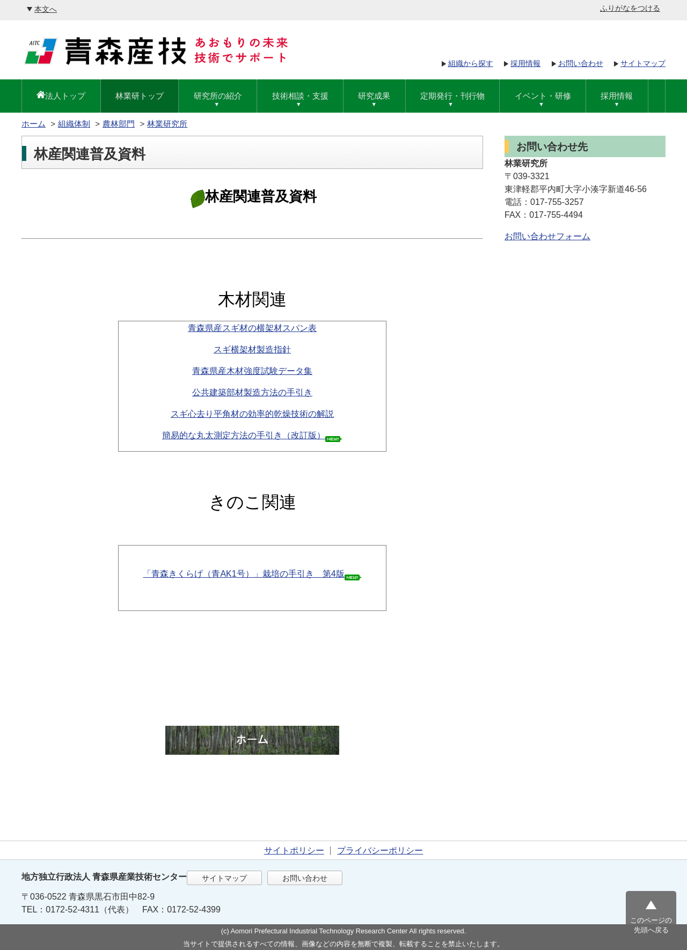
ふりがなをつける (630, 8)
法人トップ (65, 95)
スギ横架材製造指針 (252, 349)
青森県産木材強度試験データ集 (252, 370)
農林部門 (119, 123)
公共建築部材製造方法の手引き (252, 392)
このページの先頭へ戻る (651, 925)
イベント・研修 (543, 95)
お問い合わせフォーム (547, 236)
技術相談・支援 (300, 95)
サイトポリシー (294, 850)
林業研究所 (167, 123)
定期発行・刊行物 (452, 95)
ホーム (33, 123)
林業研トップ (139, 95)
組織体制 (74, 123)
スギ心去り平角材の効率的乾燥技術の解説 (252, 413)
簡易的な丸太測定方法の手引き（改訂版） (243, 435)
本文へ (45, 9)
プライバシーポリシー (380, 850)
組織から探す (470, 63)
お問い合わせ (580, 63)
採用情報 (525, 63)
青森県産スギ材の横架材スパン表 (252, 328)
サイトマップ (643, 63)
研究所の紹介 (218, 95)
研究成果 (374, 95)
